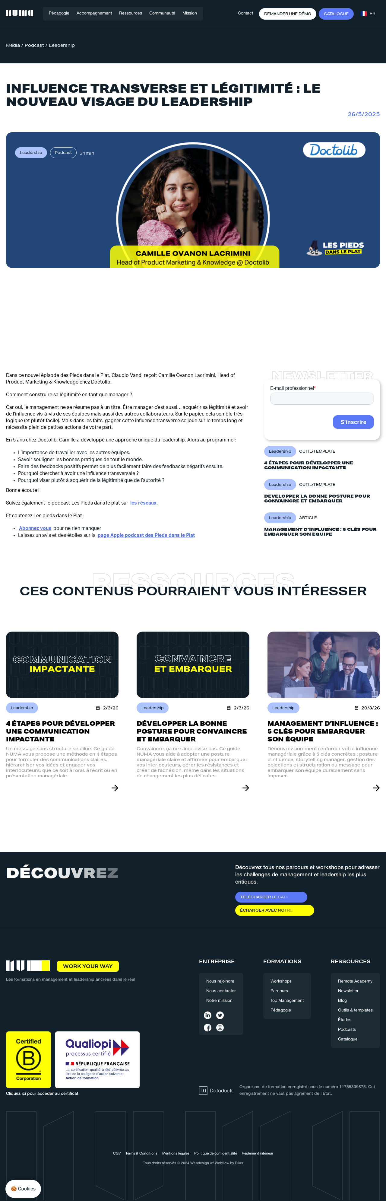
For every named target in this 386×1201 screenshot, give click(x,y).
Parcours (279, 991)
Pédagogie (59, 13)
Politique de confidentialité (215, 1153)
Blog (342, 1001)
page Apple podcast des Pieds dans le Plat (146, 535)
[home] (19, 13)
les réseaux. (144, 503)
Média (13, 45)
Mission (189, 13)
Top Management (287, 1001)
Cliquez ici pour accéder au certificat (42, 1094)
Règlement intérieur (257, 1153)
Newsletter (348, 991)
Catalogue (348, 1039)
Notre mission (219, 1001)
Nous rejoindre (220, 981)
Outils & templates (355, 1010)
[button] (94, 14)
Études (344, 1020)
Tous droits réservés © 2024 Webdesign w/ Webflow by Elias (193, 1163)
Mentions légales (175, 1153)
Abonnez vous (35, 528)
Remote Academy (355, 981)
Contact (245, 13)
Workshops (281, 981)
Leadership (62, 45)
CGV (117, 1153)
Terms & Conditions (141, 1153)
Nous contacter (221, 991)
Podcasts (347, 1030)
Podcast (34, 45)
